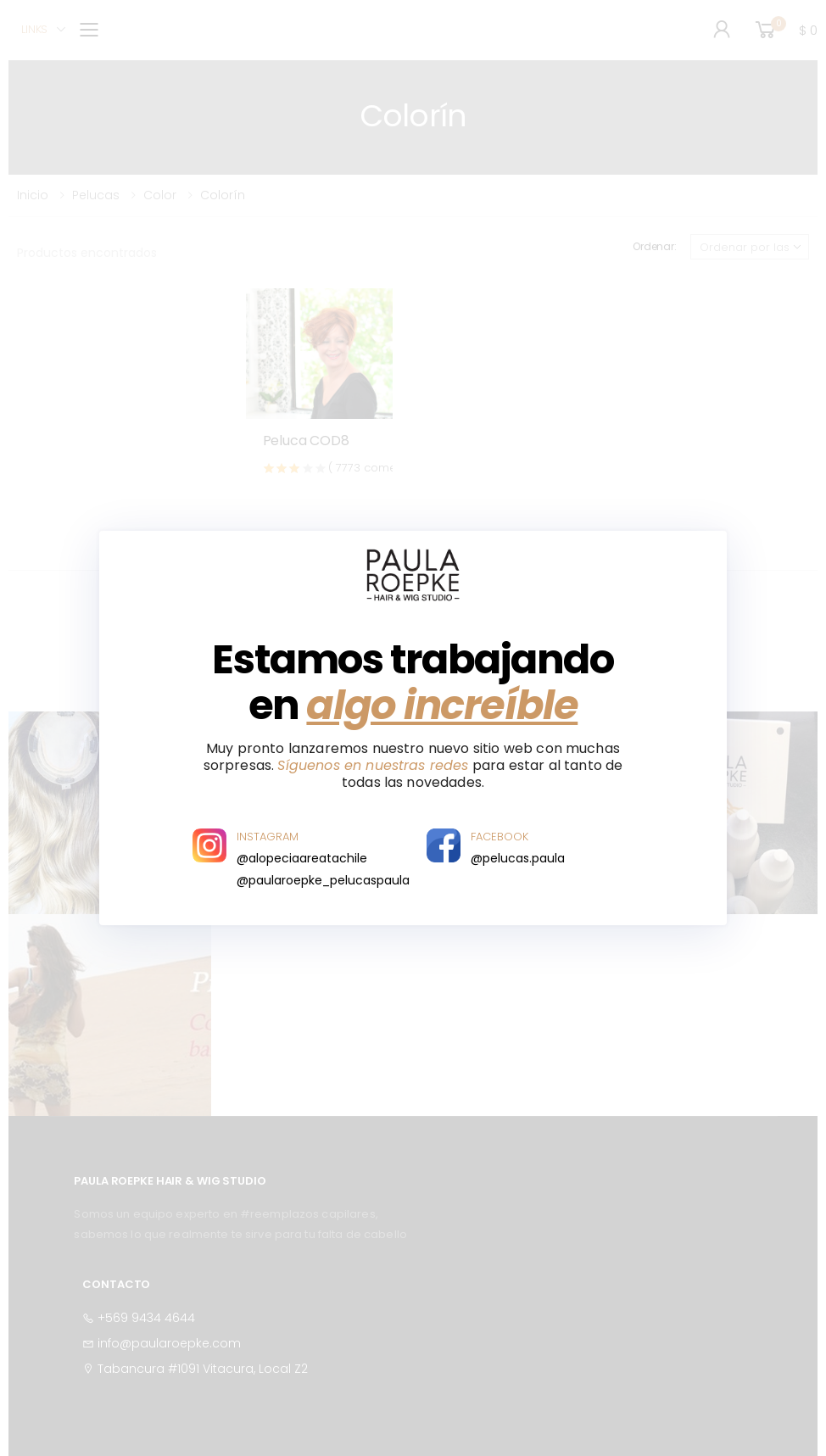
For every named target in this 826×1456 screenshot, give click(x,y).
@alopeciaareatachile (302, 858)
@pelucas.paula (518, 858)
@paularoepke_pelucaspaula (323, 880)
